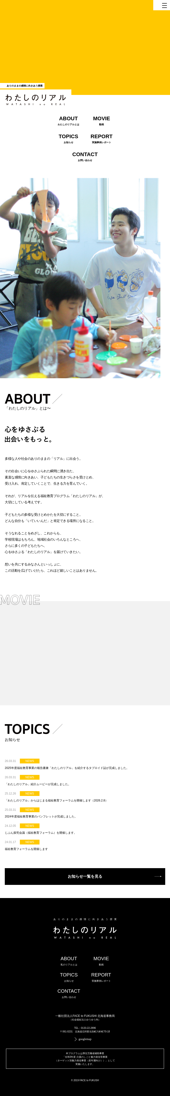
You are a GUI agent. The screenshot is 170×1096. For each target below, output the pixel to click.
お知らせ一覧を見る (85, 876)
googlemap (85, 1039)
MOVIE (101, 961)
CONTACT (68, 993)
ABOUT (69, 961)
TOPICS (69, 977)
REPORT (101, 977)
